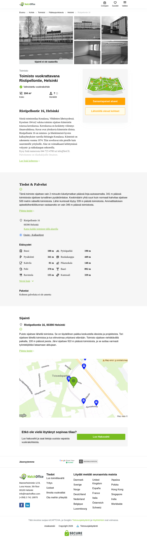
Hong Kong (117, 489)
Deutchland (80, 494)
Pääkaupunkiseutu (56, 12)
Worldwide (116, 504)
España (96, 488)
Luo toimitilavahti (55, 478)
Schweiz (96, 507)
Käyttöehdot (98, 520)
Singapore (116, 494)
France (96, 493)
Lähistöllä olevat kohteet (105, 111)
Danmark (78, 480)
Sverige (78, 484)
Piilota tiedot (27, 211)
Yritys (49, 483)
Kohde (31, 12)
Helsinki (70, 12)
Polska (115, 484)
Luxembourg (80, 508)
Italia (94, 498)
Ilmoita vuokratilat (55, 492)
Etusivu (22, 12)
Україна (115, 480)
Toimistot (41, 12)
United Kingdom (97, 482)
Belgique (78, 504)
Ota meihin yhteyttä (56, 497)
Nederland (79, 499)
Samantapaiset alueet (105, 101)
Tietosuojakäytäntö (81, 520)
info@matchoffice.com (29, 494)
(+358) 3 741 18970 (28, 497)
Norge (77, 489)
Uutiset (50, 488)
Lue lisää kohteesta (29, 161)
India (114, 499)
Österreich (97, 502)
